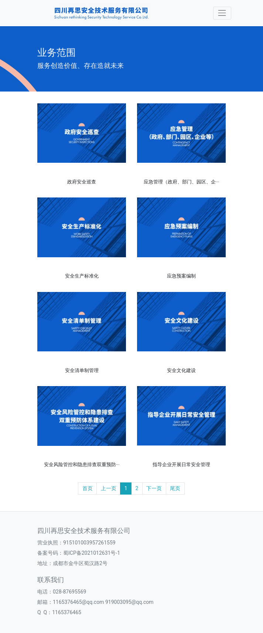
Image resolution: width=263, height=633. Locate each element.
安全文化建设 (181, 370)
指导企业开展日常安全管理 (181, 464)
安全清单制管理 (82, 370)
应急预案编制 (181, 276)
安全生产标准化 (82, 276)
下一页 (154, 488)
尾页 (175, 488)
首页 (87, 488)
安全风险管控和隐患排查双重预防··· (82, 464)
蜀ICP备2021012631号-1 (91, 553)
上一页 (108, 488)
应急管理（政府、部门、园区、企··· (181, 182)
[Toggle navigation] (222, 13)
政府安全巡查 (81, 182)
